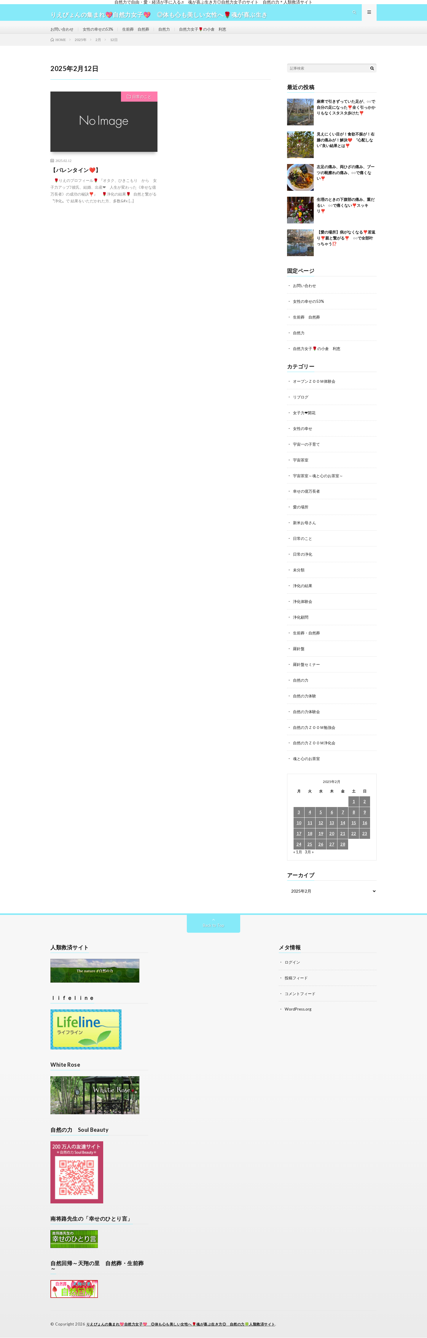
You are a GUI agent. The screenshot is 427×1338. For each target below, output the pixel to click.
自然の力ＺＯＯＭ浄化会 (316, 744)
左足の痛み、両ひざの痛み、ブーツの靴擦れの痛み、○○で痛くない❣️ (346, 182)
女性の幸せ (303, 435)
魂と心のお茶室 (307, 759)
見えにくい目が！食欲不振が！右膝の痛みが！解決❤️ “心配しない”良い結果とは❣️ (346, 149)
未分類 (299, 574)
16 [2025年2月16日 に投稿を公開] (364, 824)
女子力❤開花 (305, 420)
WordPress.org (299, 1009)
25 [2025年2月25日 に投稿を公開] (309, 845)
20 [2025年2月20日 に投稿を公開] (331, 834)
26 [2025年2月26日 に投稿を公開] (320, 845)
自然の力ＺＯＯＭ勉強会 (316, 729)
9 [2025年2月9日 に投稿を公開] (365, 813)
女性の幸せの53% (101, 33)
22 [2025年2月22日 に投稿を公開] (353, 834)
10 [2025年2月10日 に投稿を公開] (299, 824)
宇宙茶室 (301, 466)
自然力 (171, 33)
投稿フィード (297, 978)
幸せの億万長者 (307, 497)
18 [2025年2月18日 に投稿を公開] (309, 834)
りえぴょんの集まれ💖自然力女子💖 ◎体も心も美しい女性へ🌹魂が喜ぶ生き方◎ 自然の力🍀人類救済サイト (188, 1324)
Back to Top (214, 926)
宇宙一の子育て (307, 450)
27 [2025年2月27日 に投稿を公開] (331, 845)
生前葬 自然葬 (141, 33)
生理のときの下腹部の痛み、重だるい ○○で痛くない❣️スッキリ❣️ (346, 215)
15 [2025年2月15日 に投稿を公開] (353, 824)
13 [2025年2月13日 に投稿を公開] (331, 824)
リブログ (301, 404)
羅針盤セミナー (307, 667)
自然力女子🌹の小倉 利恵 (212, 33)
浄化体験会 (303, 605)
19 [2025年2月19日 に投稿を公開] (320, 834)
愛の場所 (301, 512)
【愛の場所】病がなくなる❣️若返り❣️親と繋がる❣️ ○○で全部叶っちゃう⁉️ (346, 247)
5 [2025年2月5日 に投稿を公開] (321, 813)
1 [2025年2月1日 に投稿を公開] (354, 802)
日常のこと (142, 106)
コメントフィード (301, 993)
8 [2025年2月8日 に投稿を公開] (354, 813)
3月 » (309, 852)
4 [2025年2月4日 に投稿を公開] (310, 813)
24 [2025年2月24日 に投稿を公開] (299, 845)
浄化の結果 (303, 589)
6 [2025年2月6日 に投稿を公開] (332, 813)
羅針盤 (299, 651)
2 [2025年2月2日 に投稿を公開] (365, 802)
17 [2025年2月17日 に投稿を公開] (299, 834)
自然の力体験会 (307, 713)
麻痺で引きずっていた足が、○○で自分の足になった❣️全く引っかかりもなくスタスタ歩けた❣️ (346, 116)
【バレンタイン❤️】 (75, 179)
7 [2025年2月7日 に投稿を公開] (343, 813)
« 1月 (297, 852)
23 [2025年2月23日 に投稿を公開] (364, 834)
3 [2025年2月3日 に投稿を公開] (299, 813)
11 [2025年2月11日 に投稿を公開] (309, 824)
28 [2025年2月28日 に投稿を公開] (342, 845)
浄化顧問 (301, 620)
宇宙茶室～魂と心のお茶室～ (320, 481)
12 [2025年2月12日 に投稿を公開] (320, 824)
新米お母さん (305, 528)
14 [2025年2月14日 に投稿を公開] (342, 824)
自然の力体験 (305, 698)
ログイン (293, 962)
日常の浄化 (303, 559)
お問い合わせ (62, 33)
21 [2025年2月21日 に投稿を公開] (342, 834)
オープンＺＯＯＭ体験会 (316, 389)
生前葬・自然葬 (307, 636)
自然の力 (301, 682)
